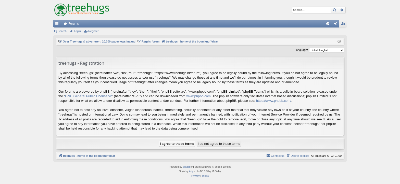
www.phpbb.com (198, 96)
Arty (191, 171)
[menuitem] (328, 23)
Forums (73, 23)
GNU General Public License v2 (88, 96)
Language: (301, 49)
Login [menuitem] (336, 24)
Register (93, 31)
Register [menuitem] (344, 24)
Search (62, 31)
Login (77, 31)
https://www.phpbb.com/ (273, 101)
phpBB (187, 166)
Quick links (58, 24)
